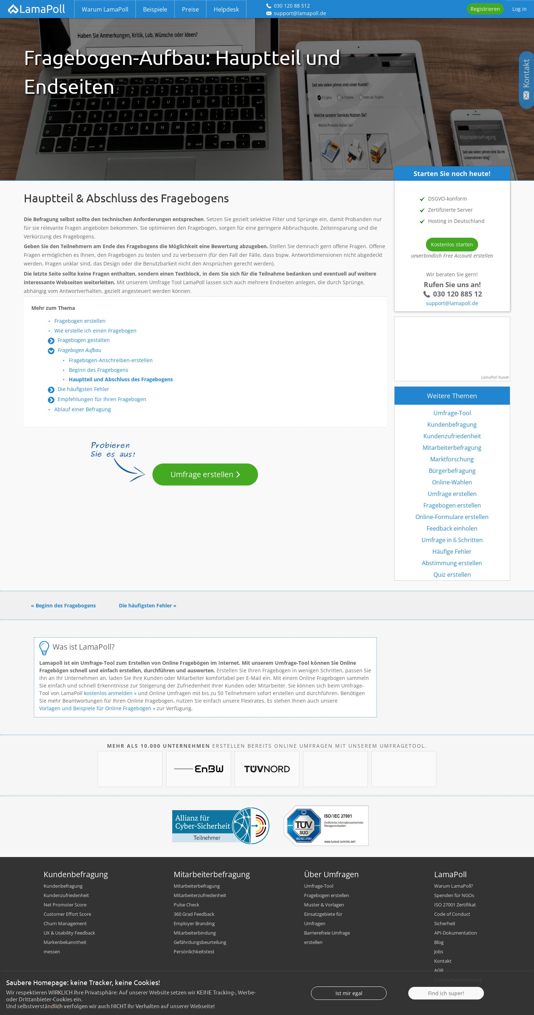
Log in (519, 8)
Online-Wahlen (452, 482)
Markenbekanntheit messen (65, 947)
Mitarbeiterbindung (195, 933)
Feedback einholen (452, 528)
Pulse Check (186, 904)
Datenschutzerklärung (458, 979)
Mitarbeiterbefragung (452, 448)
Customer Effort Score (67, 914)
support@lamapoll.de (452, 303)
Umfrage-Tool (452, 413)
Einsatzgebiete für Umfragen (323, 919)
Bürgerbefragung (452, 471)
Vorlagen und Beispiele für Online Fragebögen (95, 708)
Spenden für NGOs (454, 895)
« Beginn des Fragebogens (63, 605)
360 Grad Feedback (194, 914)
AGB (438, 970)
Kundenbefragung (452, 425)
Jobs (438, 951)
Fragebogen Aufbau (79, 350)
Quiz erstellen (452, 575)
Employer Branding (194, 923)
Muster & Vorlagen (324, 904)
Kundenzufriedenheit (452, 436)
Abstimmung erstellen (452, 563)
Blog (439, 942)
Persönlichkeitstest (194, 951)
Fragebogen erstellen (80, 320)
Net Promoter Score (65, 904)
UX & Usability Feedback (69, 933)
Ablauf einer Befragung (82, 409)
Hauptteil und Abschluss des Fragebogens (121, 379)
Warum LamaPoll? (453, 886)
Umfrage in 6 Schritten (452, 540)
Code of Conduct (452, 914)
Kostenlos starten (452, 244)
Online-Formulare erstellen (452, 517)
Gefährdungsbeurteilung (200, 942)
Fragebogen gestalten (84, 340)
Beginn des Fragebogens (98, 369)
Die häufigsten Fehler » (148, 605)
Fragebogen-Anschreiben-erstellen (111, 360)
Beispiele (155, 9)
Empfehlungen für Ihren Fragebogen (102, 399)
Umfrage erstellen (201, 474)
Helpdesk (226, 9)
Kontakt (442, 961)
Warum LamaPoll (105, 9)
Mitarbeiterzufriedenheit (200, 895)
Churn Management (65, 923)
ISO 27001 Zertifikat (455, 904)
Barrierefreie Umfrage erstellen (327, 937)
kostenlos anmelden (108, 693)
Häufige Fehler (452, 551)
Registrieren (485, 8)
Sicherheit (444, 923)
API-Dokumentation (455, 933)
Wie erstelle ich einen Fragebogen (95, 330)
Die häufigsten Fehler (83, 389)
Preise (190, 9)
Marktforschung (452, 459)
